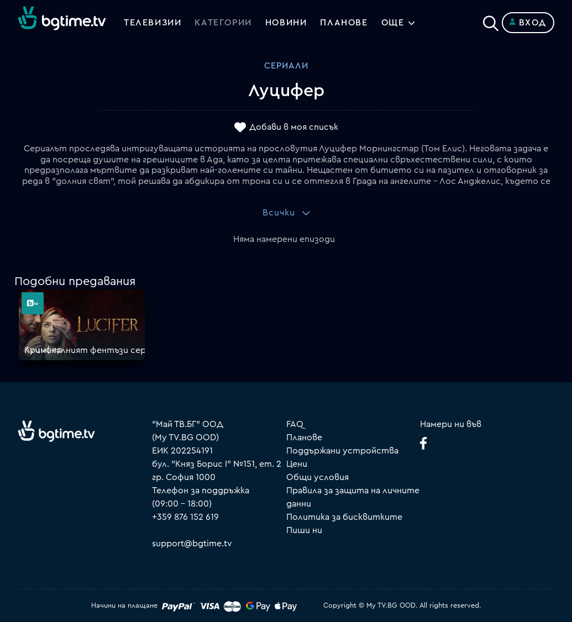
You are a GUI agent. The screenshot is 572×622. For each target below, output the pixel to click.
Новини (286, 22)
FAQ (294, 424)
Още (393, 22)
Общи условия (317, 477)
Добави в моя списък (293, 127)
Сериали (286, 65)
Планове (304, 437)
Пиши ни (304, 530)
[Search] (490, 20)
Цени (296, 464)
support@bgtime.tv (192, 543)
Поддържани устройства (342, 450)
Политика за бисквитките (344, 517)
